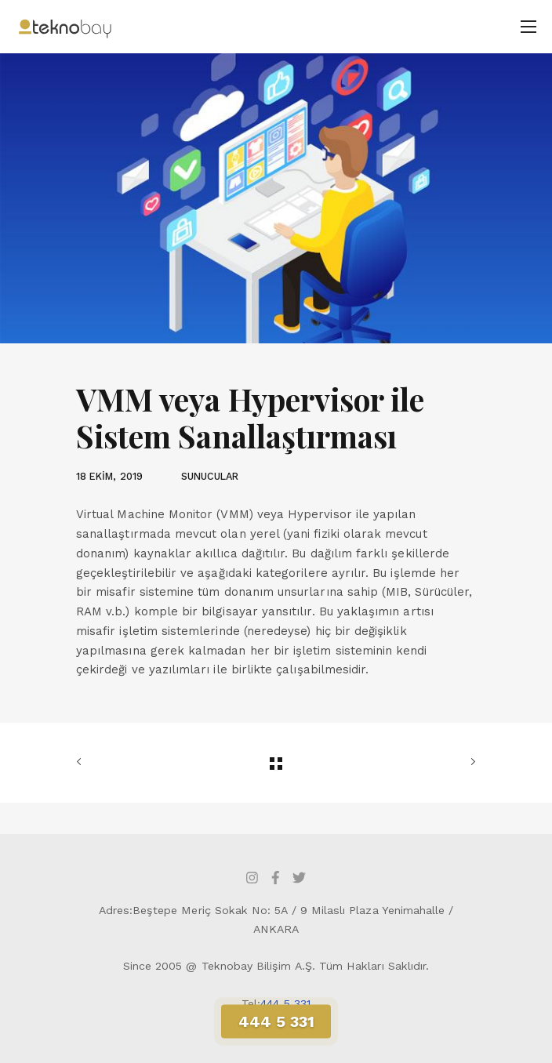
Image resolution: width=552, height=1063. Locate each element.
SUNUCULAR (210, 476)
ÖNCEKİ (82, 762)
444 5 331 (285, 1003)
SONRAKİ (469, 762)
